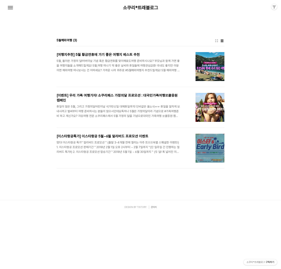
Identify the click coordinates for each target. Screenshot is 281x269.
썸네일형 (216, 95)
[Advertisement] (140, 48)
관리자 (154, 261)
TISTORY (142, 261)
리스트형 (222, 95)
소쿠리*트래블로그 (140, 7)
